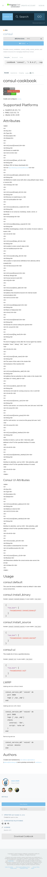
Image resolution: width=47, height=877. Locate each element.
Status (32, 872)
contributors (38, 766)
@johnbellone (31, 763)
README (6, 73)
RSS (5, 30)
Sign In (41, 5)
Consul (19, 99)
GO (39, 16)
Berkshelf (15, 57)
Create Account (28, 5)
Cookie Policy (13, 872)
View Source (23, 808)
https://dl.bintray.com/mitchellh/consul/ (18, 167)
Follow (24, 43)
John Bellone (23, 763)
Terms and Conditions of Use (23, 871)
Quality (29, 73)
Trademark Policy (24, 872)
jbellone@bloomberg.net (10, 766)
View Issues (23, 812)
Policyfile (7, 57)
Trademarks (11, 864)
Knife (21, 57)
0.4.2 (22, 39)
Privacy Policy (36, 871)
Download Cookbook (23, 840)
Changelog (21, 73)
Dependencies (13, 73)
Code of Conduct (9, 871)
